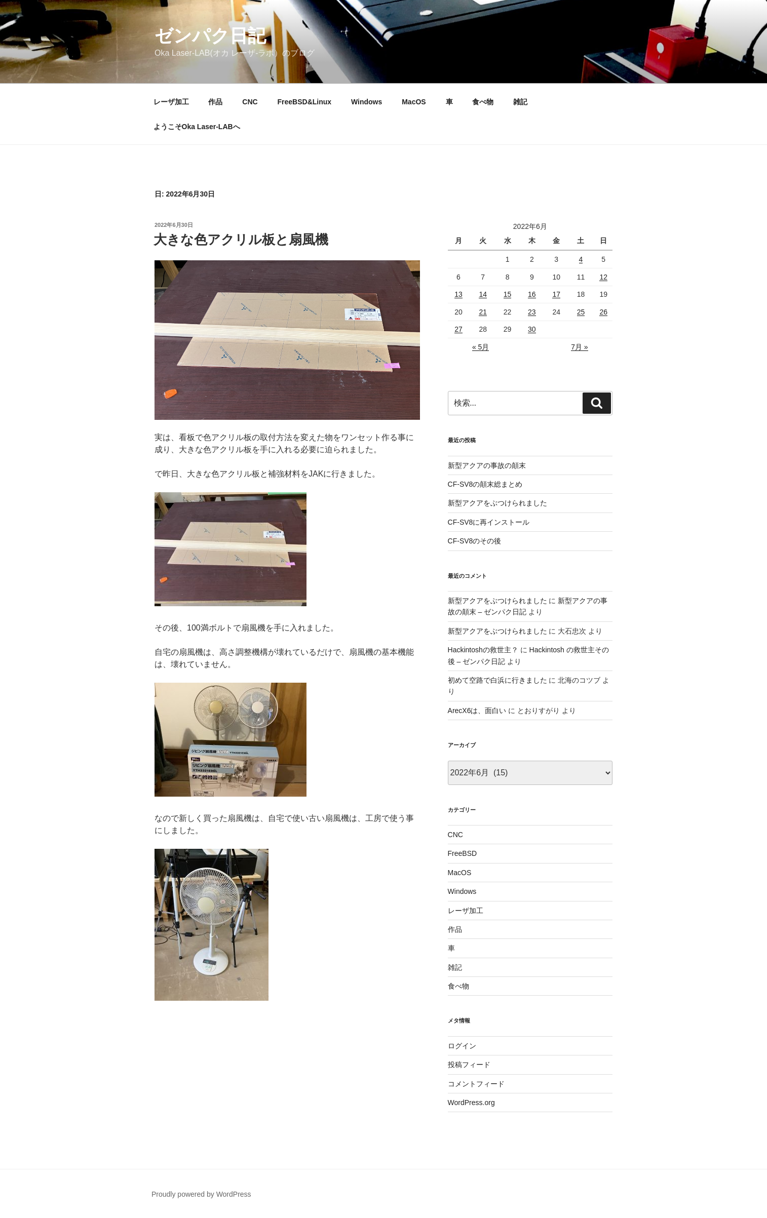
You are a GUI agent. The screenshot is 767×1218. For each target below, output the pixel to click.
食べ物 (482, 102)
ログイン (462, 1046)
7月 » (579, 347)
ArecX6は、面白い (477, 710)
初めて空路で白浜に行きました (497, 680)
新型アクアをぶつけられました (497, 503)
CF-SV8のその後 (475, 541)
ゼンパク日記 (210, 35)
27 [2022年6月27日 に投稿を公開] (458, 329)
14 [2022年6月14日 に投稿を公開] (483, 294)
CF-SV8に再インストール (489, 522)
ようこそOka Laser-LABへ (197, 127)
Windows (366, 102)
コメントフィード (476, 1084)
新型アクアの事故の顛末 (487, 465)
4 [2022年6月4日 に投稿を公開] (581, 259)
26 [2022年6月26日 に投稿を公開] (603, 312)
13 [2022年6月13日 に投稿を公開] (458, 294)
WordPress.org (471, 1102)
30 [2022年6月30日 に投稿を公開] (532, 329)
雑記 (520, 102)
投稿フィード (469, 1064)
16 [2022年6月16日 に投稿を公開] (532, 294)
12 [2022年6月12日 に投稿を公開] (603, 277)
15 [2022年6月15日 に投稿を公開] (508, 294)
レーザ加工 (171, 102)
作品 (215, 102)
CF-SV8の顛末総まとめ (485, 484)
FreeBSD (462, 853)
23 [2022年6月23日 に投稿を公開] (532, 312)
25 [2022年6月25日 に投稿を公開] (581, 312)
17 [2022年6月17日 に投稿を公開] (556, 294)
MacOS (414, 102)
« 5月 (480, 347)
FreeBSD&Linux (305, 102)
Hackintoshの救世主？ (483, 650)
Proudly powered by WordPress (201, 1194)
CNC (249, 102)
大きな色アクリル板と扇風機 (241, 239)
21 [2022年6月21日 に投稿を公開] (483, 312)
